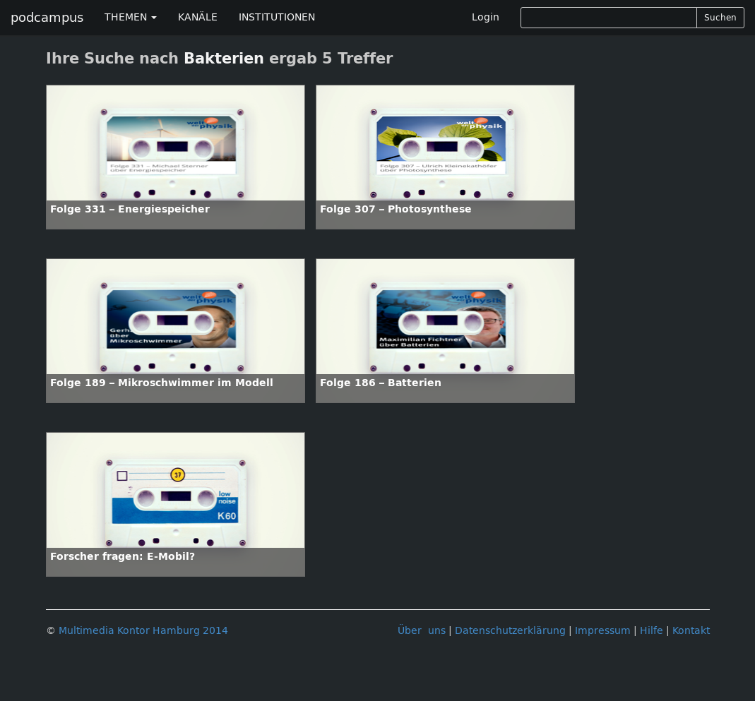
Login (485, 17)
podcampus (47, 17)
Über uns (422, 631)
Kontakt (691, 631)
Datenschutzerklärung (510, 631)
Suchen (720, 18)
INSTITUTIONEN (277, 17)
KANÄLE (198, 17)
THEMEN (131, 17)
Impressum (603, 631)
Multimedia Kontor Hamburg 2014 (143, 631)
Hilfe (651, 631)
